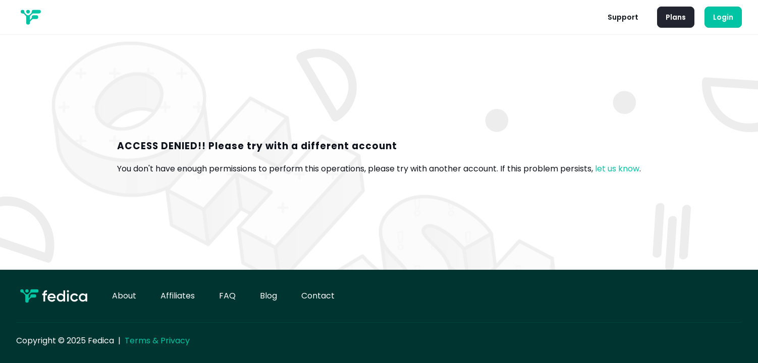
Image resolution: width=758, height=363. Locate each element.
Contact (318, 295)
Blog (268, 295)
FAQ (227, 295)
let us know (617, 168)
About (124, 295)
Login (723, 17)
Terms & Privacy (157, 340)
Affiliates (177, 295)
